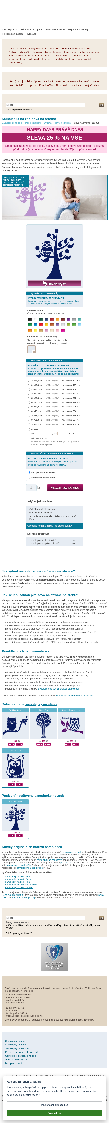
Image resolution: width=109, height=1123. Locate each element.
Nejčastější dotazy (78, 29)
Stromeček (43, 710)
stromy (9, 928)
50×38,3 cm (37, 407)
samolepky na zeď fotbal (17, 881)
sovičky (57, 925)
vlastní (34, 429)
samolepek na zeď (71, 852)
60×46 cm (36, 411)
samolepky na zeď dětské (30, 868)
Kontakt (31, 33)
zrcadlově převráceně (43, 477)
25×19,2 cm (37, 389)
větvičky (89, 925)
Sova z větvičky (15, 750)
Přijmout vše (54, 1113)
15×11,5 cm (37, 380)
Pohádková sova (15, 710)
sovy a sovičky (63, 123)
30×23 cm (36, 393)
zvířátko (10, 925)
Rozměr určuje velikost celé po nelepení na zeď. (53, 369)
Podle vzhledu (33, 123)
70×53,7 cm (37, 415)
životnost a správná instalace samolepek (58, 688)
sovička (48, 925)
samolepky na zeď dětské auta (21, 884)
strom (97, 925)
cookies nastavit (80, 1091)
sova (35, 925)
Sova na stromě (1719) (23, 897)
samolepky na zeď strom (49, 860)
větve (71, 925)
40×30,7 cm (37, 402)
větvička (80, 925)
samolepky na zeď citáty (18, 865)
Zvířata (48, 123)
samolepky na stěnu (41, 704)
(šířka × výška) (52, 380)
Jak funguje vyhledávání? (19, 109)
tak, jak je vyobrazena (43, 472)
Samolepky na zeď (12, 123)
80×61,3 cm (37, 420)
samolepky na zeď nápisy (18, 879)
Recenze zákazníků (12, 33)
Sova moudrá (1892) (12, 895)
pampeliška (66, 862)
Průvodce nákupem (31, 29)
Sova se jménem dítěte (71, 710)
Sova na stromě (15, 802)
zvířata (28, 925)
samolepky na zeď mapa (17, 876)
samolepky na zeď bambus (19, 887)
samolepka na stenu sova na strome (74, 695)
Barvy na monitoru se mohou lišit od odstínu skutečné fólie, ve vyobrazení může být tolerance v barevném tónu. (53, 301)
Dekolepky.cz (9, 29)
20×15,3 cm (37, 385)
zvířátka (19, 925)
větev (65, 925)
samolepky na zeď (49, 795)
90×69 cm (36, 424)
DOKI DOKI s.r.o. (51, 1075)
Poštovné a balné (55, 29)
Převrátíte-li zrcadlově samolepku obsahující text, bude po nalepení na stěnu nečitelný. (53, 461)
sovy (41, 925)
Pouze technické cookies (54, 1105)
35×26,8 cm (37, 398)
